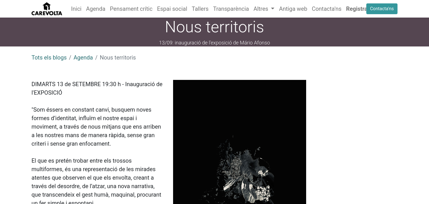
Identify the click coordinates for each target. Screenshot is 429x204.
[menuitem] (76, 8)
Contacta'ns (382, 8)
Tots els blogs (49, 57)
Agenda (83, 57)
